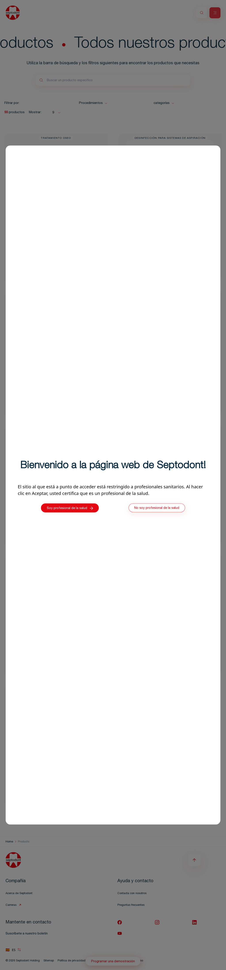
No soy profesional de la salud (156, 508)
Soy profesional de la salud (70, 508)
